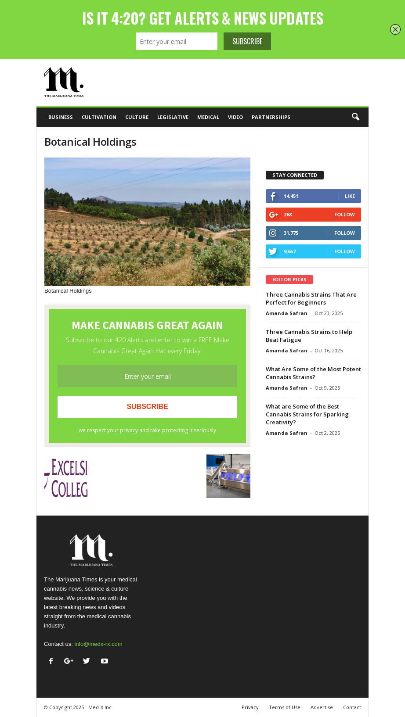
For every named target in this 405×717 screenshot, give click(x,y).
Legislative (172, 117)
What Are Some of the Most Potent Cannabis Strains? (313, 373)
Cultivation (99, 117)
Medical (208, 117)
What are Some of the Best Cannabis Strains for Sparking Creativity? (307, 414)
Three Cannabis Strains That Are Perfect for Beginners (311, 298)
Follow (344, 214)
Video (235, 117)
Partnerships (271, 117)
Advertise (322, 707)
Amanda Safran (286, 313)
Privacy (250, 707)
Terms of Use (284, 707)
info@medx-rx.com (98, 644)
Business (60, 117)
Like (350, 196)
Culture (136, 117)
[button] (355, 117)
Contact (352, 707)
